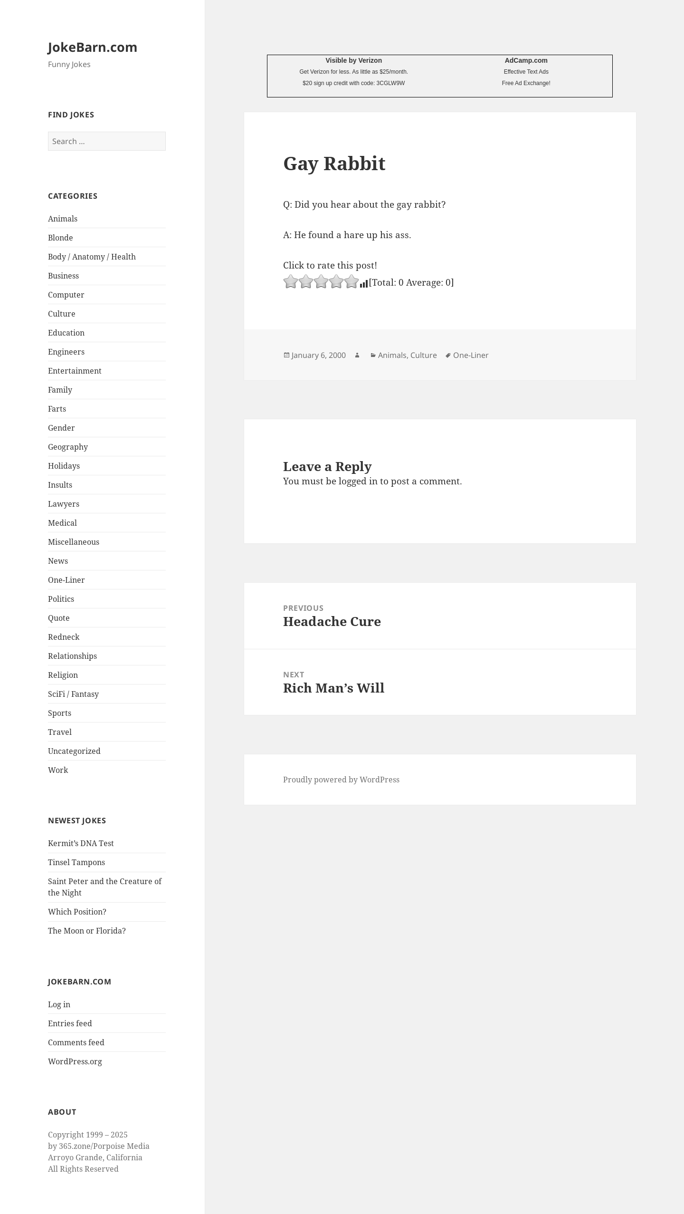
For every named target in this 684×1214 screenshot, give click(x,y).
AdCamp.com (526, 60)
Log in (59, 1004)
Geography (68, 447)
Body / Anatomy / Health (92, 256)
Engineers (66, 352)
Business (63, 275)
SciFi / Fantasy (73, 694)
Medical (62, 523)
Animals (62, 218)
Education (66, 333)
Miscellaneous (73, 542)
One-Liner (66, 580)
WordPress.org (75, 1061)
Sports (59, 713)
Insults (60, 485)
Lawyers (63, 504)
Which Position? (77, 911)
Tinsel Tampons (76, 862)
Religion (63, 675)
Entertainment (75, 371)
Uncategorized (74, 751)
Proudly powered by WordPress (341, 779)
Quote (59, 618)
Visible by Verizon (353, 60)
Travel (60, 732)
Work (58, 770)
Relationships (72, 656)
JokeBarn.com (93, 47)
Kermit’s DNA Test (81, 843)
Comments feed (76, 1042)
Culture (62, 313)
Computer (66, 294)
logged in (358, 481)
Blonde (60, 237)
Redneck (63, 637)
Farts (57, 409)
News (58, 561)
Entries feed (70, 1023)
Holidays (64, 466)
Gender (61, 428)
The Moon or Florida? (87, 930)
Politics (61, 599)
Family (60, 390)
